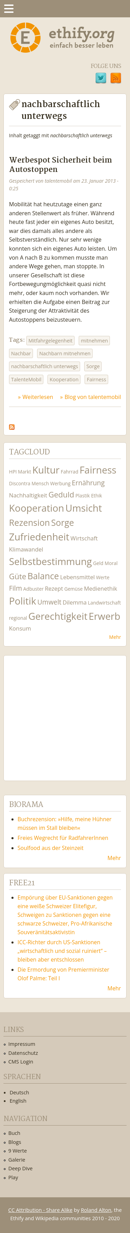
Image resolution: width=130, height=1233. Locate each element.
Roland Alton (96, 1209)
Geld (98, 563)
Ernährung (88, 482)
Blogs (14, 1141)
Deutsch (19, 1092)
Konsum (20, 628)
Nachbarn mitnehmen (64, 353)
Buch (14, 1132)
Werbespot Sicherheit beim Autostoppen (60, 165)
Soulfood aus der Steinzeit (51, 848)
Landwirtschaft (104, 602)
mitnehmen (94, 340)
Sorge (92, 366)
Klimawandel (26, 549)
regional (18, 618)
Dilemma (75, 602)
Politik (22, 600)
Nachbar (21, 353)
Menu (8, 8)
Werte (103, 577)
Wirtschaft (84, 538)
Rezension (29, 522)
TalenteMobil (26, 379)
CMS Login (20, 1061)
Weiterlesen (38, 397)
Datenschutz (23, 1052)
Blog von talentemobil (92, 397)
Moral (111, 563)
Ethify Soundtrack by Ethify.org (60, 713)
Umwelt (49, 602)
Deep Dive (20, 1168)
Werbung (60, 483)
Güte (17, 576)
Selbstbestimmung (50, 561)
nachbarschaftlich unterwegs (44, 366)
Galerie (16, 1159)
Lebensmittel (77, 577)
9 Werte (17, 1150)
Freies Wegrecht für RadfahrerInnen (63, 838)
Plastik (83, 495)
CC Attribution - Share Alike (40, 1209)
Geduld (61, 494)
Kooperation (64, 379)
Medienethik (100, 588)
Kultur (46, 469)
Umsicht (84, 508)
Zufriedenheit (39, 536)
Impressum (21, 1043)
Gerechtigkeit (58, 616)
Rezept (54, 588)
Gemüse (73, 588)
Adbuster (33, 588)
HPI (13, 471)
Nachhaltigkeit (28, 495)
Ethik (96, 495)
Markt (24, 471)
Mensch (40, 483)
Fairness (96, 379)
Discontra (19, 483)
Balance (43, 576)
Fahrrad (69, 471)
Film (15, 588)
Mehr (115, 637)
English (18, 1100)
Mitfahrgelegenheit (50, 340)
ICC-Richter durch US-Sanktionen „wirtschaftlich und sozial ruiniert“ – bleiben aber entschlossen (62, 950)
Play (13, 1177)
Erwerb (104, 616)
